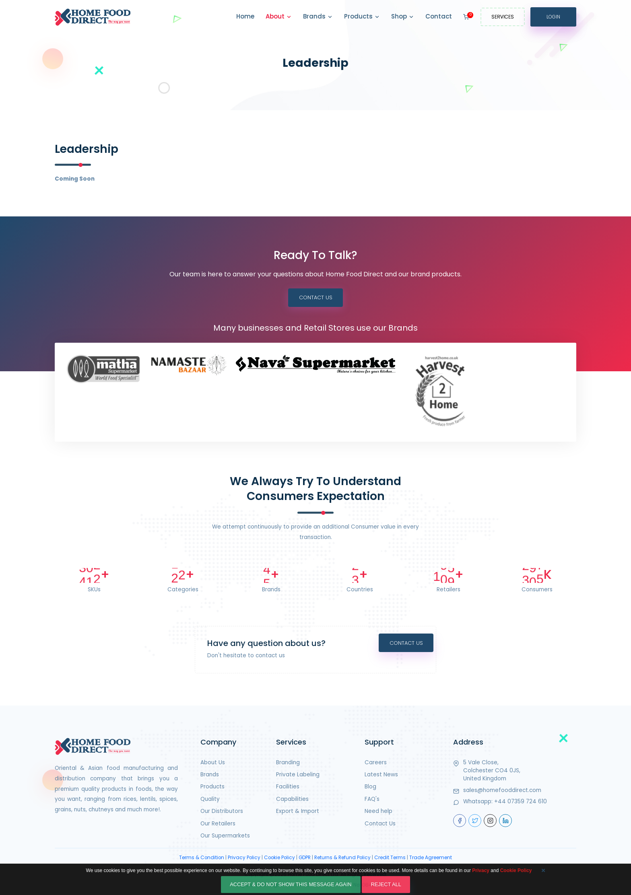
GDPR (305, 858)
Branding (288, 763)
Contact (438, 16)
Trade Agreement (430, 858)
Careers (376, 763)
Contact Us (315, 297)
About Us (212, 763)
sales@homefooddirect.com (502, 791)
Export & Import (297, 812)
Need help (378, 812)
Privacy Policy (244, 858)
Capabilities (292, 800)
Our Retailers (217, 824)
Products (362, 17)
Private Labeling (298, 775)
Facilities (287, 787)
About (279, 17)
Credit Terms (390, 858)
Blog (370, 787)
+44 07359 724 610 (520, 802)
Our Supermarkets (225, 836)
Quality (210, 800)
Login (553, 16)
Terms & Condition (201, 858)
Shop (402, 17)
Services (502, 16)
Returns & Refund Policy (342, 858)
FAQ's (372, 800)
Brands (318, 17)
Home (245, 16)
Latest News (381, 775)
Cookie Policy (279, 858)
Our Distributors (221, 812)
